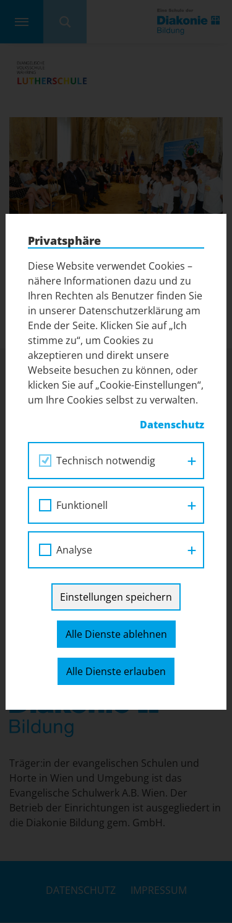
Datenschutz (172, 424)
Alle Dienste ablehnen (116, 634)
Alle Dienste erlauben (116, 671)
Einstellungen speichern (116, 597)
